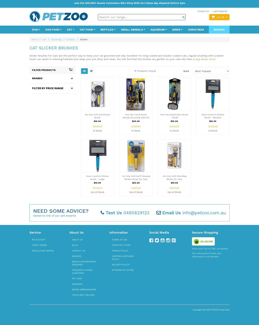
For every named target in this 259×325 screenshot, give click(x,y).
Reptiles (108, 29)
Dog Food (53, 29)
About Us (77, 239)
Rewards (77, 284)
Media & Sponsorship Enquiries (84, 263)
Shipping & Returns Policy (123, 257)
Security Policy (121, 264)
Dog (36, 29)
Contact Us (203, 11)
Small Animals (133, 29)
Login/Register (220, 11)
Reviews (76, 256)
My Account (38, 239)
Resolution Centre (43, 251)
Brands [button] (37, 78)
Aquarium (158, 29)
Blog (75, 245)
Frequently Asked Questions (82, 271)
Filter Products (52, 70)
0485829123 (125, 212)
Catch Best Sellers (83, 295)
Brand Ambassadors (84, 289)
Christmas (196, 29)
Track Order (39, 245)
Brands (219, 29)
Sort (186, 71)
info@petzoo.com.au (191, 212)
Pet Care (77, 278)
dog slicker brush (205, 59)
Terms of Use (119, 239)
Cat (70, 29)
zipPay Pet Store (121, 245)
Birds (177, 29)
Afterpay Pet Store (123, 270)
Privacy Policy (120, 251)
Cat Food (87, 29)
